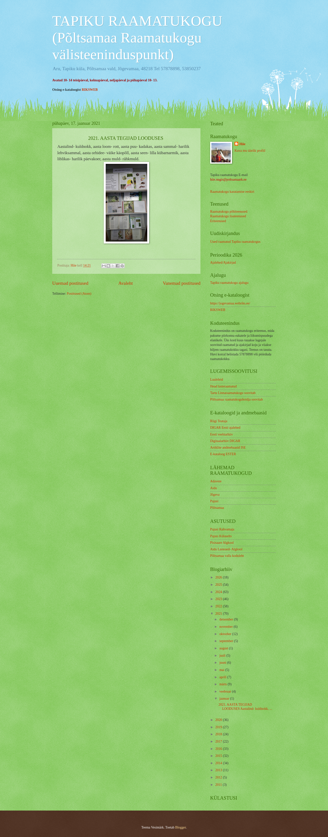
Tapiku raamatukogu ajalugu (229, 283)
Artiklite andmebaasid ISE (228, 447)
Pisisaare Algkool (222, 542)
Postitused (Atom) (79, 293)
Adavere (216, 481)
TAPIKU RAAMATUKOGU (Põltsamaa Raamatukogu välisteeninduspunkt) (137, 37)
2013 (219, 770)
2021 (219, 613)
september (226, 641)
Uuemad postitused (70, 283)
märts (223, 684)
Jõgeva (214, 494)
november (226, 626)
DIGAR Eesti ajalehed (225, 427)
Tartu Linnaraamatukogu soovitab (233, 393)
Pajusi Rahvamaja (222, 529)
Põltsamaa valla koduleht (227, 556)
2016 (219, 749)
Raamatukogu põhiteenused (228, 211)
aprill (223, 677)
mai (222, 670)
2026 (219, 577)
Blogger (180, 827)
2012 (219, 777)
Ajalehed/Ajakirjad (223, 262)
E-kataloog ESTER (223, 454)
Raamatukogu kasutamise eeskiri (232, 191)
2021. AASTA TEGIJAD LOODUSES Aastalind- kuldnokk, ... (245, 707)
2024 (219, 592)
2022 (219, 606)
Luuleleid (216, 379)
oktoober (225, 634)
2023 (219, 599)
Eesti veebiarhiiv (221, 434)
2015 (219, 756)
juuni (223, 662)
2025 (219, 584)
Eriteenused (218, 221)
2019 (219, 727)
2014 (219, 763)
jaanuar (224, 698)
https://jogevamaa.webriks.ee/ (230, 303)
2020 (219, 720)
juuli (222, 655)
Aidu (213, 488)
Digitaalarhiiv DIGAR (225, 441)
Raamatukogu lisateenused (228, 216)
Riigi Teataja (218, 421)
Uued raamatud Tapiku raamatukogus (235, 241)
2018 (219, 734)
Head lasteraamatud (223, 386)
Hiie (242, 144)
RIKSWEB (90, 90)
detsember (226, 619)
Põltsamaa (217, 508)
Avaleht (125, 283)
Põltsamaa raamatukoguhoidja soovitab (236, 399)
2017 (219, 741)
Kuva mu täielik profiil (249, 150)
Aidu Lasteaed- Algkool (226, 549)
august (224, 648)
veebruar (225, 691)
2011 (219, 785)
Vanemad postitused (181, 283)
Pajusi (214, 501)
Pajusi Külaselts (221, 536)
